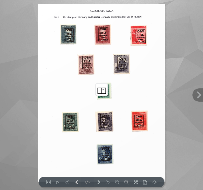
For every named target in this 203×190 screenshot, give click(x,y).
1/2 (87, 182)
